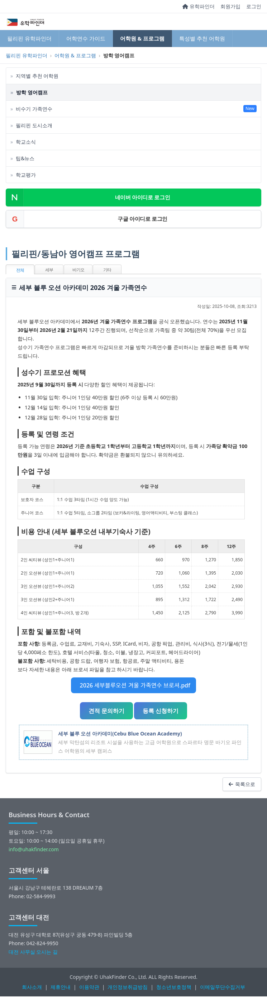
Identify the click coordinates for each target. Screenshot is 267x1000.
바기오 (78, 270)
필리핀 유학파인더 (29, 38)
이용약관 (89, 987)
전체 (20, 270)
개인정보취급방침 (128, 987)
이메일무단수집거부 (222, 987)
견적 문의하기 (106, 711)
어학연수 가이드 (85, 38)
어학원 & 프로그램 (142, 38)
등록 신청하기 (160, 711)
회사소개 (32, 987)
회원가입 (230, 6)
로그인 (253, 6)
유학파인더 (198, 6)
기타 (107, 270)
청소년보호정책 (173, 987)
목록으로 (242, 784)
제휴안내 (61, 987)
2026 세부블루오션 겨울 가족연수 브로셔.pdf (133, 685)
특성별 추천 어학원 (202, 38)
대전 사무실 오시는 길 (33, 951)
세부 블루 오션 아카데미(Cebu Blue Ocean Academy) (120, 733)
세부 (49, 270)
